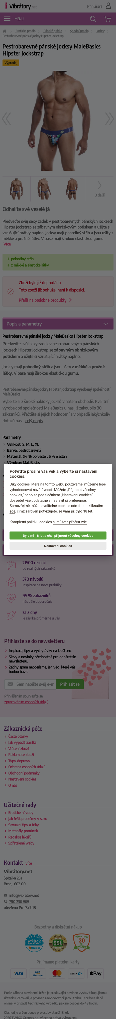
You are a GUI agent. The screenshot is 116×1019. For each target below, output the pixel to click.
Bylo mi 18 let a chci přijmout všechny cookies (58, 536)
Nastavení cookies (58, 546)
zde (12, 511)
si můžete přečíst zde (70, 522)
